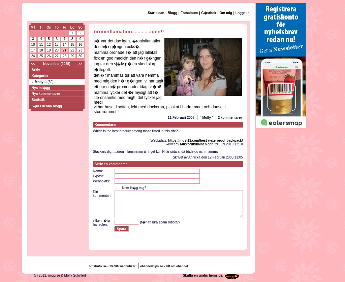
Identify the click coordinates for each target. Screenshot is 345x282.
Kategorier (40, 76)
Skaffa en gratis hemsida (203, 275)
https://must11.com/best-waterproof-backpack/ (205, 140)
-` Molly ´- (40, 82)
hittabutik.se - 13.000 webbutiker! (113, 266)
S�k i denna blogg (47, 106)
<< (33, 64)
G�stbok (208, 13)
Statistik (38, 100)
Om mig (226, 13)
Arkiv (36, 70)
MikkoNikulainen (193, 144)
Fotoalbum (189, 13)
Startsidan (156, 13)
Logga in (243, 13)
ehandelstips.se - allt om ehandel (164, 266)
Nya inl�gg (41, 88)
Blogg (172, 13)
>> (81, 64)
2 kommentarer (230, 117)
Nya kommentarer (46, 94)
